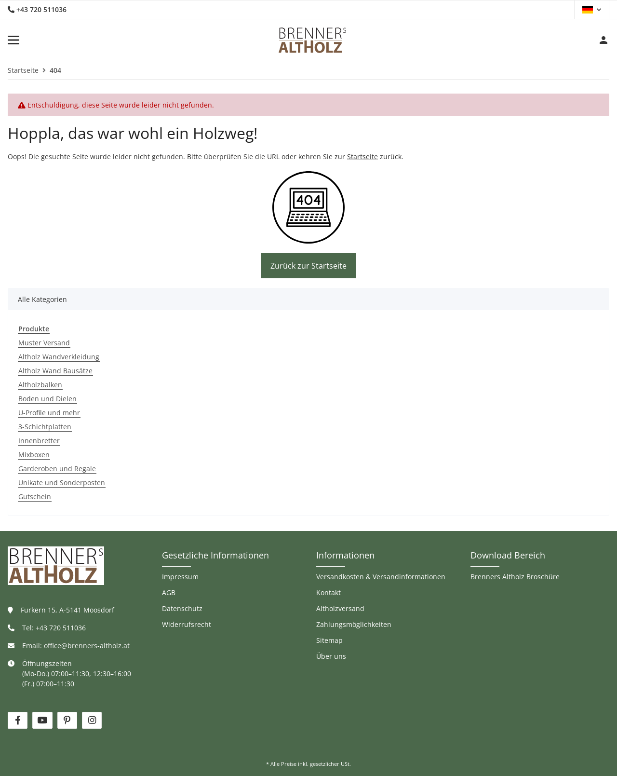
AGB (168, 592)
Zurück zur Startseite (308, 265)
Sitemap (329, 640)
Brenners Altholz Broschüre (515, 576)
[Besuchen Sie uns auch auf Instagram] (92, 720)
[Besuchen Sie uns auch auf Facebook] (17, 720)
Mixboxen (34, 454)
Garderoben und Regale (57, 468)
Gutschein (34, 496)
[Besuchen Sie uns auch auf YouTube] (42, 720)
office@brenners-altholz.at (87, 645)
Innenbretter (39, 440)
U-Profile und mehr (49, 412)
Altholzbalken (40, 384)
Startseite (362, 156)
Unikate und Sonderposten (61, 482)
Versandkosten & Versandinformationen (380, 576)
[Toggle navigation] (13, 40)
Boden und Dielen (47, 398)
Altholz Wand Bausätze (55, 370)
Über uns (331, 656)
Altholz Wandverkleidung (58, 356)
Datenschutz (182, 608)
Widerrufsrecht (186, 624)
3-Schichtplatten (44, 426)
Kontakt (328, 592)
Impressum (180, 576)
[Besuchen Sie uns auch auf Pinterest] (67, 720)
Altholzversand (340, 608)
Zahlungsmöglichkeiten (353, 624)
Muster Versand (44, 342)
